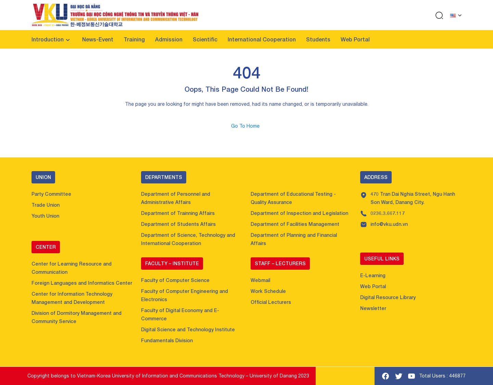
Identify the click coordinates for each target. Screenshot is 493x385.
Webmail (260, 280)
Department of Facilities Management (295, 224)
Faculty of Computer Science (175, 280)
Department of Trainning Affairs (178, 213)
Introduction (47, 39)
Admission (168, 39)
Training (134, 39)
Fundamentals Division (167, 340)
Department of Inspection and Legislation (299, 213)
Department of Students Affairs (178, 224)
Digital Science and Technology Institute (188, 329)
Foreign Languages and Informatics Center (81, 283)
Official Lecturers (271, 302)
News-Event (97, 39)
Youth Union (45, 216)
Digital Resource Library (388, 297)
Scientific (205, 39)
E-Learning (372, 275)
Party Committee (51, 194)
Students (318, 39)
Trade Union (45, 205)
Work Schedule (268, 291)
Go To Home (246, 126)
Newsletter (373, 308)
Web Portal (355, 39)
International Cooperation (262, 39)
